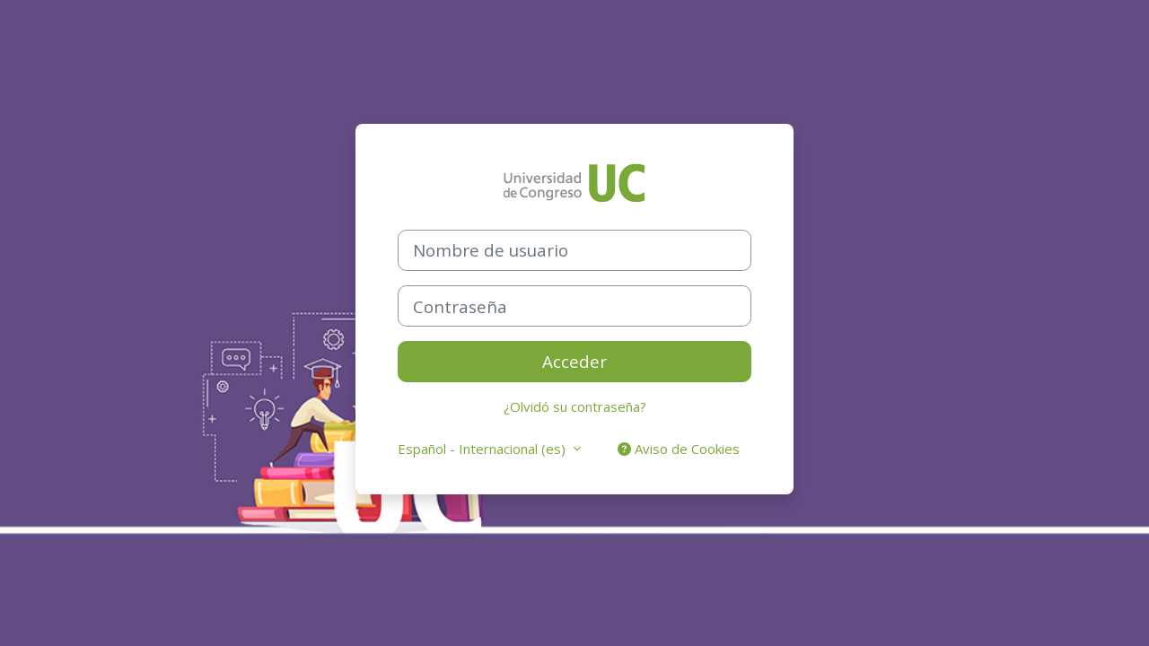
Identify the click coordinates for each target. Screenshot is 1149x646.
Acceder (574, 361)
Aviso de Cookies (679, 449)
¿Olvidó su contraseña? (575, 406)
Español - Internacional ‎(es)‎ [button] (483, 449)
